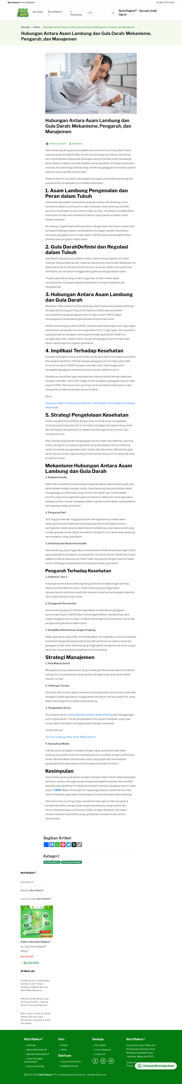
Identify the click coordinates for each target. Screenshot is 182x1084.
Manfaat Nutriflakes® (36, 1054)
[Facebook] (95, 1061)
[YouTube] (111, 1061)
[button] (56, 14)
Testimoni (98, 1054)
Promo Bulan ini (101, 1049)
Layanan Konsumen (69, 1061)
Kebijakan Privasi (68, 1066)
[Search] (113, 12)
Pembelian (99, 1045)
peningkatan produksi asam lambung (91, 714)
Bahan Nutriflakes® (35, 1049)
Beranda (25, 27)
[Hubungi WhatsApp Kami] (155, 1066)
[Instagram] (103, 1061)
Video (62, 1049)
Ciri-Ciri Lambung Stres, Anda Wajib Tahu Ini (70, 736)
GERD (57, 790)
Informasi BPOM (34, 1066)
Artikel (36, 27)
